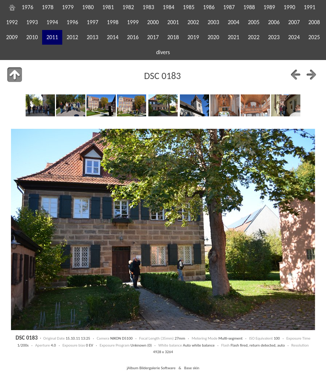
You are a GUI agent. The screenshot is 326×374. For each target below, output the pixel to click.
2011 (52, 37)
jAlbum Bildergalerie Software (151, 367)
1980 (88, 7)
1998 (113, 22)
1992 (12, 22)
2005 (254, 22)
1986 (209, 7)
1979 (68, 7)
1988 (249, 7)
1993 (32, 22)
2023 (274, 37)
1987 (229, 7)
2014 (113, 37)
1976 (27, 7)
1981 (108, 7)
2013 (93, 37)
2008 (314, 22)
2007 (294, 22)
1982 (128, 7)
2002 (193, 22)
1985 (189, 7)
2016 (133, 37)
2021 (234, 37)
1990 (289, 7)
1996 (72, 22)
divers (163, 52)
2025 (314, 37)
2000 (153, 22)
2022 (254, 37)
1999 (133, 22)
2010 (32, 37)
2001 (173, 22)
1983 (148, 7)
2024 (294, 37)
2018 (173, 37)
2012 (72, 37)
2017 (153, 37)
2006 (274, 22)
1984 (168, 7)
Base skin (191, 367)
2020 (213, 37)
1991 (309, 7)
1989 (269, 7)
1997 (93, 22)
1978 (47, 7)
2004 (234, 22)
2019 (193, 37)
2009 (12, 37)
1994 (52, 22)
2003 (213, 22)
